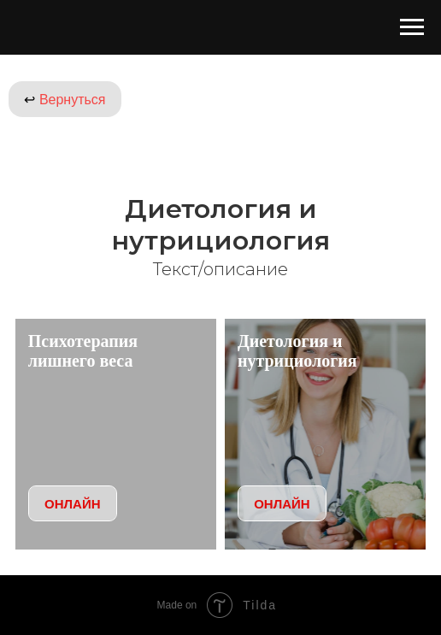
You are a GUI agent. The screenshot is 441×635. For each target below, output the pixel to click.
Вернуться (64, 99)
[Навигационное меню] (412, 27)
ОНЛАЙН (72, 504)
